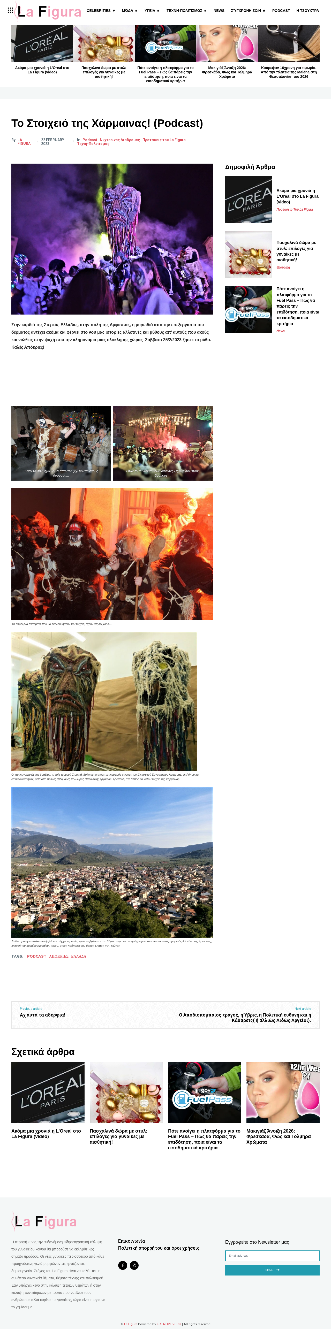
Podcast (90, 140)
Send (272, 1269)
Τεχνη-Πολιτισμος (94, 144)
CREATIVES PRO (169, 1324)
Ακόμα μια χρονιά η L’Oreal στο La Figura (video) (42, 70)
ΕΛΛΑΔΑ (78, 956)
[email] (272, 1255)
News (280, 331)
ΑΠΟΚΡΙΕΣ (59, 956)
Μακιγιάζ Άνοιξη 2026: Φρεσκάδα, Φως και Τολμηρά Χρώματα (227, 72)
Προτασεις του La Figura (164, 140)
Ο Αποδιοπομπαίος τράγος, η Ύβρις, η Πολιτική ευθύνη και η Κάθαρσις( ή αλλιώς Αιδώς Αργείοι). (245, 1017)
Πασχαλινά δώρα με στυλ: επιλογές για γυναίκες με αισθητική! (103, 72)
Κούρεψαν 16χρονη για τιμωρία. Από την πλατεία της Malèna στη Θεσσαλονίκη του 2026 (289, 72)
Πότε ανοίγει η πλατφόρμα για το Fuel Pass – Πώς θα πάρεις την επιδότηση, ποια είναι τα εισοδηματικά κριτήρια (165, 74)
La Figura (24, 141)
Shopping (283, 267)
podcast (37, 956)
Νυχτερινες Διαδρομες (120, 140)
